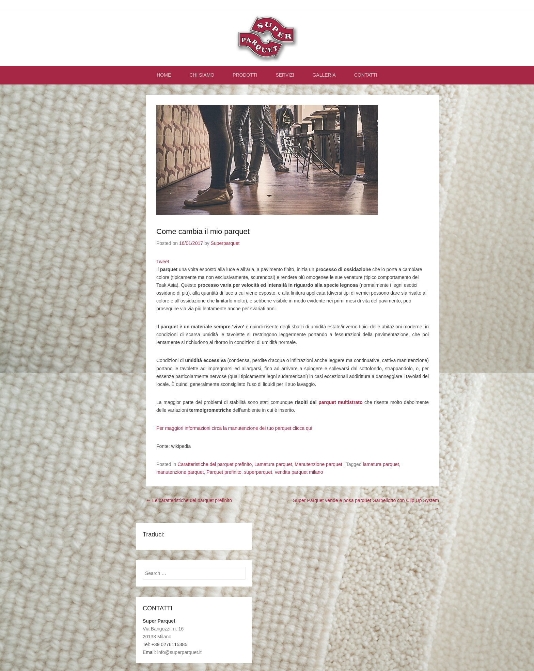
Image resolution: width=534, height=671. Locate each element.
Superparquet (225, 245)
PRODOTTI (245, 76)
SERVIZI (285, 76)
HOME (164, 76)
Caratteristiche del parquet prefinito (214, 466)
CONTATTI (365, 76)
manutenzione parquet (180, 474)
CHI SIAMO (201, 76)
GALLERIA (323, 76)
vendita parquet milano (299, 474)
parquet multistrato (340, 403)
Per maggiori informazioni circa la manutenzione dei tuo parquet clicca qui (234, 429)
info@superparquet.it (179, 654)
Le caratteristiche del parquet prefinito (189, 502)
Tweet (162, 263)
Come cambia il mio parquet (203, 233)
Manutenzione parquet (318, 466)
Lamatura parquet (273, 466)
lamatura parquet (381, 466)
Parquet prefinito (223, 474)
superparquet (258, 474)
